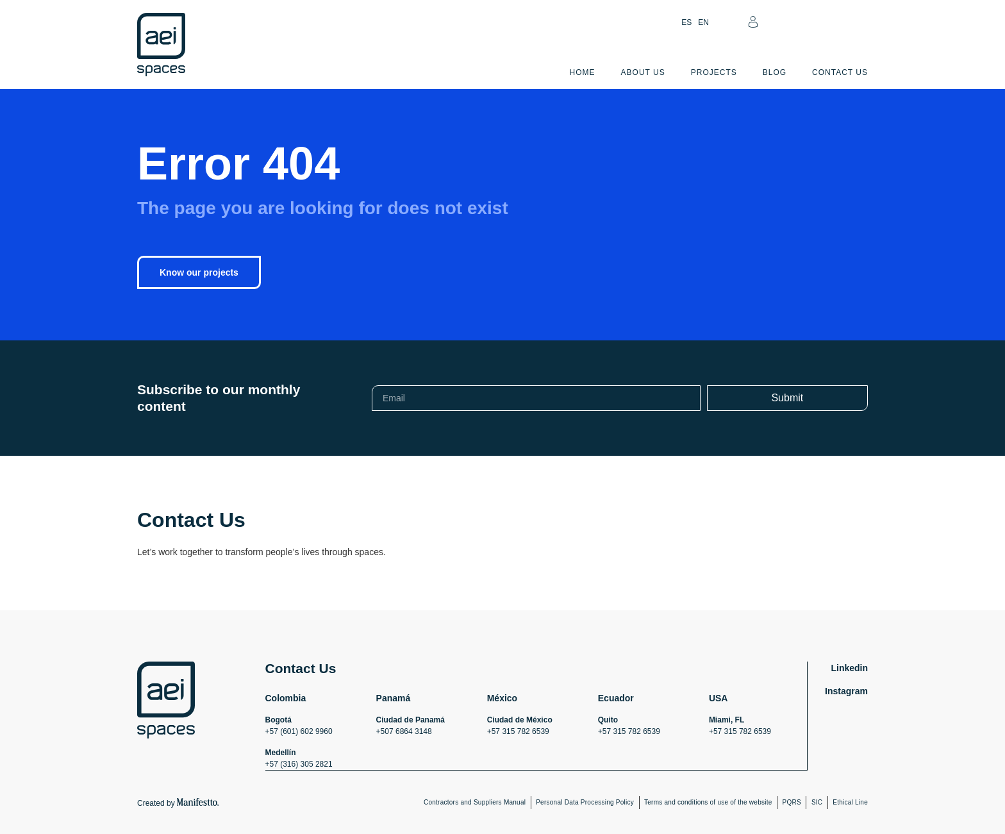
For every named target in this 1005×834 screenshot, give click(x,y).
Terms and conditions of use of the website (708, 801)
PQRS (792, 801)
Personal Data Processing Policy (585, 801)
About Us (643, 72)
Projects (714, 72)
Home (582, 72)
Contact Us (840, 72)
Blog (774, 72)
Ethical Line (850, 801)
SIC (816, 801)
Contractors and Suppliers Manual (475, 801)
